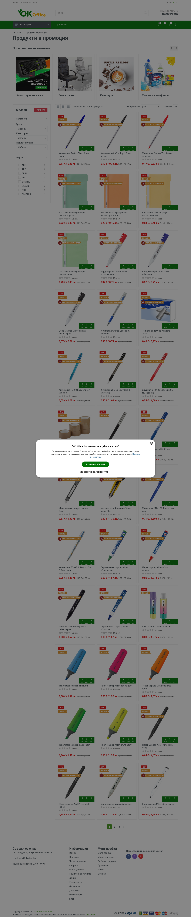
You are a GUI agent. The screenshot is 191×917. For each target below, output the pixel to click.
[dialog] (95, 458)
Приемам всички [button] (95, 464)
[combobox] (151, 443)
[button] (95, 472)
